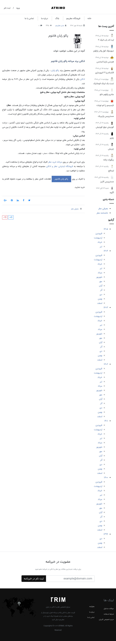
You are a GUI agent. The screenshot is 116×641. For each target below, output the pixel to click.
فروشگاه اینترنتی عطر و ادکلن (59, 166)
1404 (106, 251)
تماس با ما (29, 18)
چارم (112, 138)
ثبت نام (7, 8)
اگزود (112, 192)
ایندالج (111, 170)
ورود (18, 8)
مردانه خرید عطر (55, 162)
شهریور (99, 277)
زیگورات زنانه (108, 160)
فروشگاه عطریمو (73, 18)
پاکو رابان (55, 70)
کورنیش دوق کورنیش (105, 127)
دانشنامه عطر (102, 213)
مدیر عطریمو (59, 25)
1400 (106, 477)
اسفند (99, 303)
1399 (106, 534)
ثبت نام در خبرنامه (34, 578)
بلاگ (57, 18)
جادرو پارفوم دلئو (107, 94)
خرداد (100, 242)
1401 (106, 421)
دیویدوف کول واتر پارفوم (103, 51)
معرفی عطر (103, 208)
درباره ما (44, 18)
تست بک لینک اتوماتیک (103, 83)
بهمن (100, 299)
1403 (106, 307)
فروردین (99, 233)
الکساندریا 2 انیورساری (104, 72)
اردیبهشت (98, 238)
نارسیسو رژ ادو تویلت (105, 105)
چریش (111, 149)
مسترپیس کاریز (107, 181)
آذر (101, 290)
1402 (106, 364)
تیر (101, 246)
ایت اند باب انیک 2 (106, 40)
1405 (106, 229)
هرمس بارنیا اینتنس (105, 61)
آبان (100, 286)
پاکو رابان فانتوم (58, 35)
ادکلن (82, 79)
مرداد (100, 272)
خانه (89, 18)
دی (101, 294)
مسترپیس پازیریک (106, 116)
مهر (100, 281)
